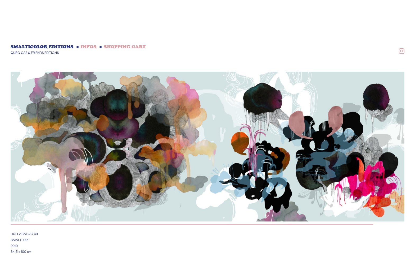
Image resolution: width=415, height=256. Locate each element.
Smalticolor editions (42, 47)
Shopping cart (125, 47)
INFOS (89, 47)
